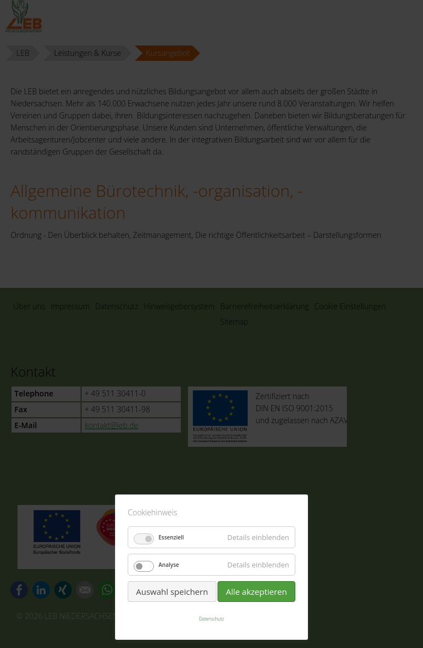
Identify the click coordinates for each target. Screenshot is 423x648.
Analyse (168, 565)
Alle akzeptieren (256, 591)
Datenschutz (211, 619)
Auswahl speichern (172, 591)
